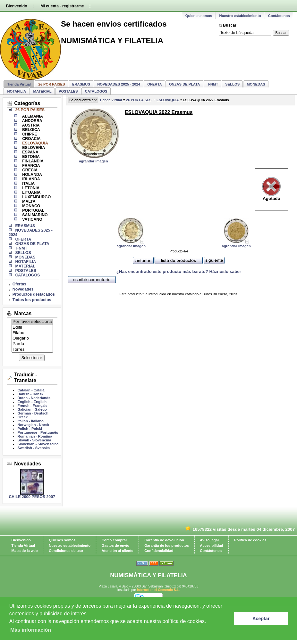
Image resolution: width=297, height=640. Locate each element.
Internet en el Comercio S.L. (158, 590)
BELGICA (30, 129)
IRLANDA (30, 179)
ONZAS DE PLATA (184, 84)
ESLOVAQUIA (167, 100)
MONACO (30, 206)
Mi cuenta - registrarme (62, 6)
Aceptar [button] (261, 618)
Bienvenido (16, 6)
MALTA (28, 201)
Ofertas (19, 284)
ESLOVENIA (33, 147)
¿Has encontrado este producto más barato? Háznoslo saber (178, 271)
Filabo (32, 333)
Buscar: (230, 25)
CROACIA (31, 138)
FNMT (212, 84)
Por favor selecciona (32, 321)
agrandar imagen (93, 161)
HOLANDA (31, 174)
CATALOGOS (96, 91)
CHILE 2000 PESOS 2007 (32, 497)
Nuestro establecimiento (240, 16)
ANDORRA (31, 121)
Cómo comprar (114, 540)
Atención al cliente (117, 551)
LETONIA (30, 188)
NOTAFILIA (16, 91)
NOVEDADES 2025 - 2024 (118, 84)
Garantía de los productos (166, 545)
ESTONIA (30, 156)
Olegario (32, 338)
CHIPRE (29, 134)
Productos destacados (34, 294)
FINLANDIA (32, 161)
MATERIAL (42, 91)
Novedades (23, 289)
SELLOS (232, 84)
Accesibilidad (211, 545)
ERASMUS (81, 84)
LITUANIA (31, 192)
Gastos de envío (115, 545)
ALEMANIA (32, 116)
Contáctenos (279, 16)
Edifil (32, 327)
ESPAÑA (29, 152)
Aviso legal (209, 540)
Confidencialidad (158, 551)
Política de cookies (250, 540)
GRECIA (29, 170)
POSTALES (68, 91)
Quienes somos (198, 16)
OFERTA (154, 84)
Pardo (32, 344)
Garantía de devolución (164, 540)
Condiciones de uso (66, 551)
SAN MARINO (34, 215)
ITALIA (28, 183)
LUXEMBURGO (36, 197)
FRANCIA (30, 165)
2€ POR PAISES (138, 100)
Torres (32, 349)
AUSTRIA (30, 125)
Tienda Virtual (19, 84)
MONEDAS (256, 84)
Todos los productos (32, 300)
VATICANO (31, 219)
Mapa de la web (25, 551)
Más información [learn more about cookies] (30, 630)
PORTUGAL (33, 210)
